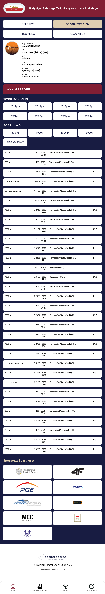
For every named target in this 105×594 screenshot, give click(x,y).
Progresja (28, 33)
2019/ (65, 106)
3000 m (90, 132)
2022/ (40, 116)
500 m (15, 132)
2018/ (40, 106)
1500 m (65, 132)
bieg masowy (15, 142)
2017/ (15, 106)
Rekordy (28, 24)
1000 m (40, 132)
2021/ (15, 116)
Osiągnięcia (77, 33)
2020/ (90, 106)
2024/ (90, 116)
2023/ (65, 116)
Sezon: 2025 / (77, 24)
